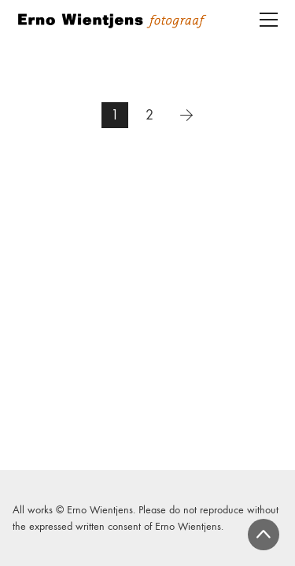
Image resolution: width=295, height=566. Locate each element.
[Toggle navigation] (268, 19)
